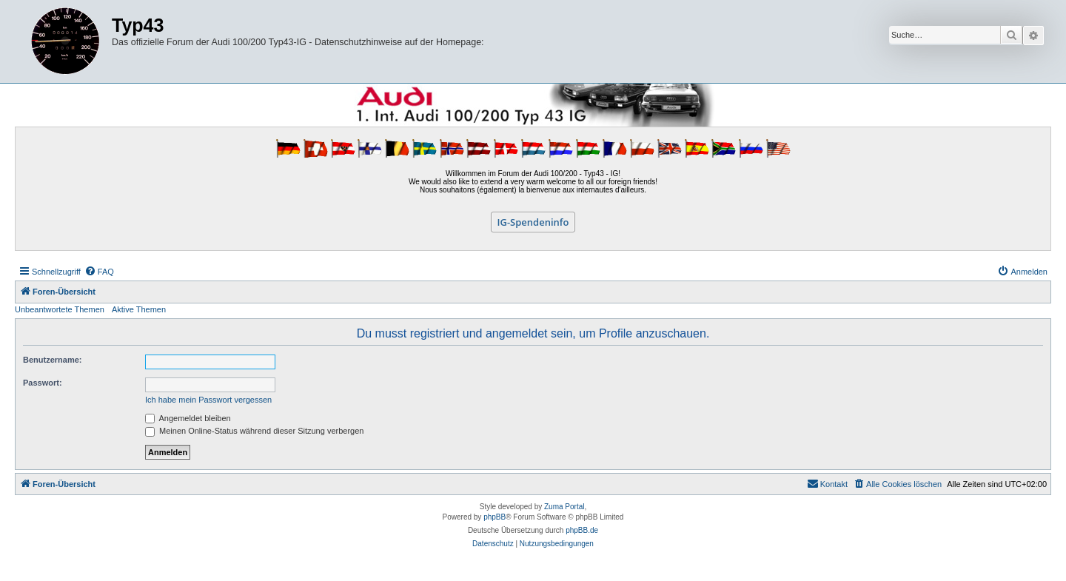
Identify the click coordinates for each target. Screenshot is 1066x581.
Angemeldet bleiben (188, 418)
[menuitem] (99, 272)
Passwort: (42, 382)
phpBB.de (582, 530)
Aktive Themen (139, 309)
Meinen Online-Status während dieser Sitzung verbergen (254, 430)
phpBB (494, 517)
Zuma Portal (564, 507)
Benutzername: (52, 359)
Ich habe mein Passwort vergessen (208, 399)
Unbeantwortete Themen (59, 309)
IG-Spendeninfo (533, 222)
